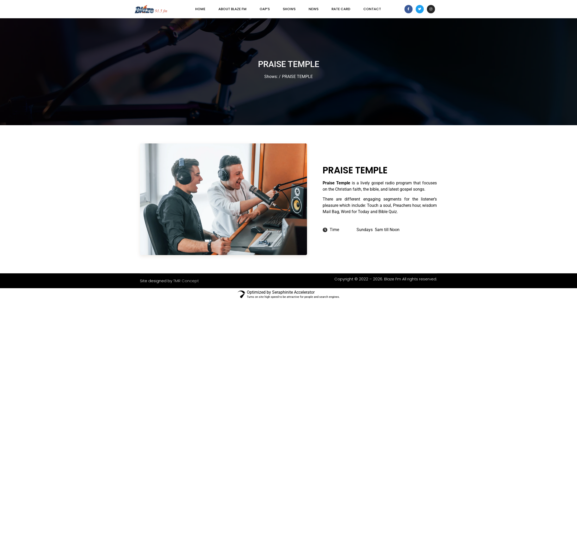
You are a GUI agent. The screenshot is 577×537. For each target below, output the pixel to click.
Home (200, 9)
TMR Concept (186, 280)
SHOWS (289, 9)
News (313, 9)
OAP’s (265, 9)
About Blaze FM (232, 9)
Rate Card (341, 9)
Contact (372, 9)
